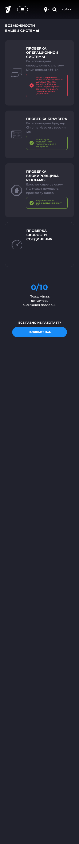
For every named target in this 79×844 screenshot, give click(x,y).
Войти (67, 9)
